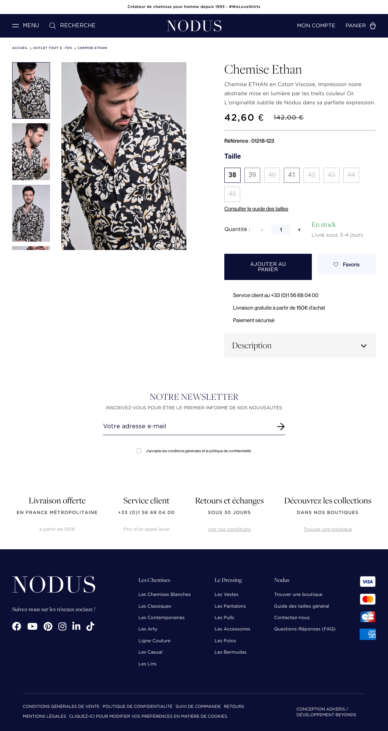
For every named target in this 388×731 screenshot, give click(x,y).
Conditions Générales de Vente (61, 707)
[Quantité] (280, 229)
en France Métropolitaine (57, 513)
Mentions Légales (44, 717)
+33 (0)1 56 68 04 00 (146, 513)
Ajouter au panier (268, 267)
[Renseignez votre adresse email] (187, 426)
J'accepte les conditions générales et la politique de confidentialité (194, 450)
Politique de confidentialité (137, 707)
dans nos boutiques (327, 513)
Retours (234, 707)
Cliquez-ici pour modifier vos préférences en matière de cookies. (148, 717)
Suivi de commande (198, 707)
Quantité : (237, 229)
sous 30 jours (229, 513)
